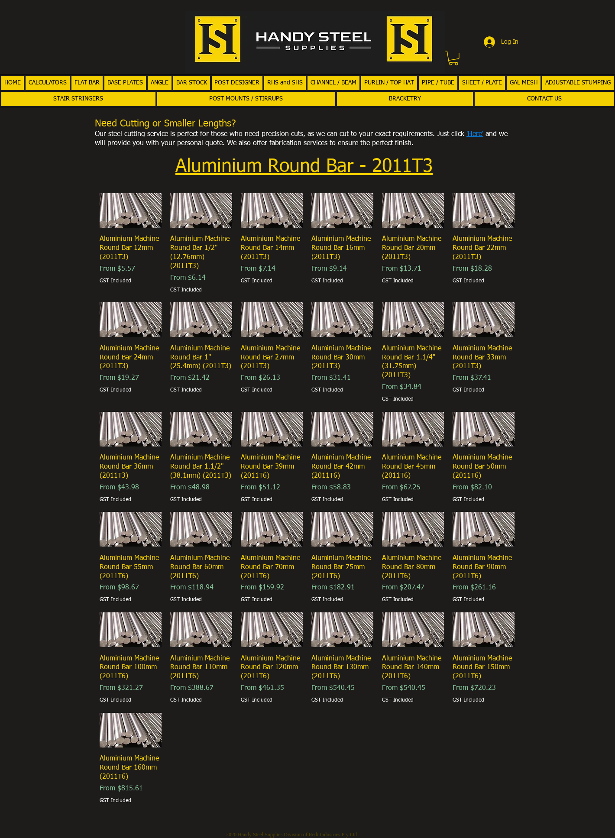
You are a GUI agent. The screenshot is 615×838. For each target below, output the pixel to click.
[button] (453, 58)
